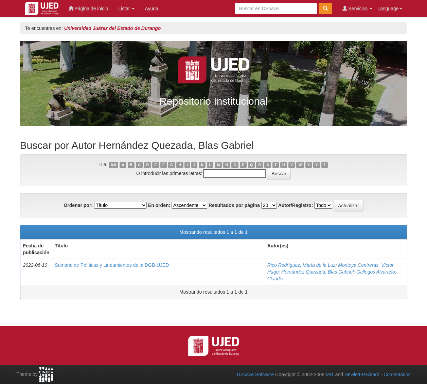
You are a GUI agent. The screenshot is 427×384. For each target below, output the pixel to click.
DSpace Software (255, 374)
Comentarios (397, 374)
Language (389, 8)
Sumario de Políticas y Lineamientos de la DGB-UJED (112, 265)
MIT (330, 374)
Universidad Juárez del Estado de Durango (112, 28)
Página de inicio (88, 8)
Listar (126, 8)
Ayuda (151, 8)
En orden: (159, 205)
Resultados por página (234, 205)
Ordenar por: (78, 205)
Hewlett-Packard (361, 374)
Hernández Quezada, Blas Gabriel (317, 272)
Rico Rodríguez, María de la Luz (301, 265)
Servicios (357, 8)
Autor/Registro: (295, 205)
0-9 (113, 165)
